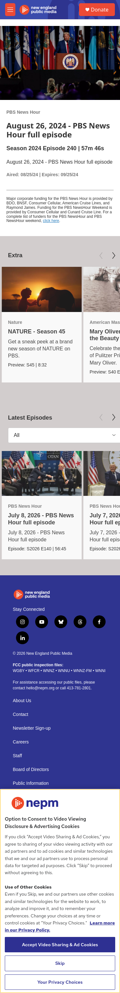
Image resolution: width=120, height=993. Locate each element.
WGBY (18, 671)
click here (51, 220)
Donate (99, 9)
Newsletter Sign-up (32, 728)
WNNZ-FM (82, 671)
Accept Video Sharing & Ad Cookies (60, 945)
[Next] (113, 255)
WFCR (33, 671)
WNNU (64, 671)
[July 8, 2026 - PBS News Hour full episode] (42, 473)
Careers (21, 742)
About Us (22, 700)
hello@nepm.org (40, 688)
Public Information (31, 783)
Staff (17, 755)
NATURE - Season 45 (36, 331)
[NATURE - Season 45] (42, 289)
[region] (60, 891)
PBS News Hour (23, 112)
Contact (20, 714)
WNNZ (48, 671)
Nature (15, 322)
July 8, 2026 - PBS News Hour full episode (41, 518)
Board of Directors (31, 769)
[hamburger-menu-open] (10, 9)
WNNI (100, 671)
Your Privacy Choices (60, 982)
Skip (60, 963)
